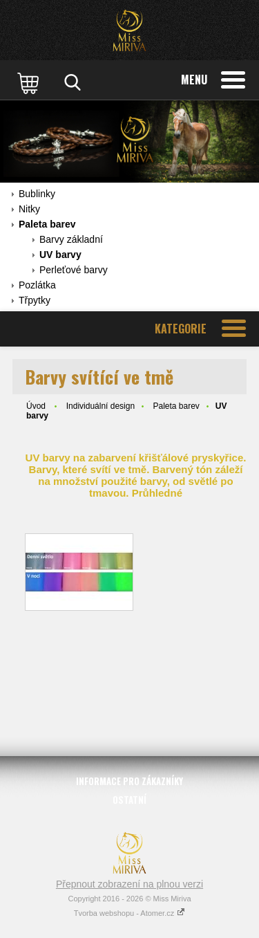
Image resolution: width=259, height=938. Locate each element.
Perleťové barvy (73, 269)
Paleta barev (47, 224)
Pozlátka (37, 285)
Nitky (29, 208)
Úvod (36, 406)
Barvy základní (71, 239)
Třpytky (34, 300)
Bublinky (37, 193)
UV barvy (60, 254)
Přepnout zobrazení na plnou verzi (129, 884)
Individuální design (100, 406)
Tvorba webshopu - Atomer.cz (130, 913)
